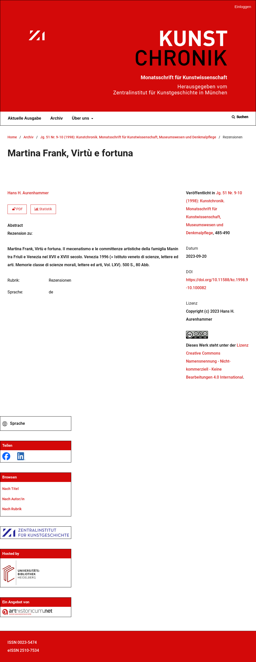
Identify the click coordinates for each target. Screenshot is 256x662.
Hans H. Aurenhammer (28, 193)
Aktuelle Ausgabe (23, 118)
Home (12, 137)
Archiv (55, 118)
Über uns (80, 118)
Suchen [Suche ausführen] (242, 117)
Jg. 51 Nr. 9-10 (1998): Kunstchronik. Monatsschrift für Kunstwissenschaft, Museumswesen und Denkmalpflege (128, 137)
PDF (17, 209)
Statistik (43, 209)
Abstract (15, 225)
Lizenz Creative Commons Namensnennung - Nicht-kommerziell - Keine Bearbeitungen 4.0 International (217, 361)
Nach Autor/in (13, 499)
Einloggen (241, 7)
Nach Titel (10, 489)
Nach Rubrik (12, 509)
